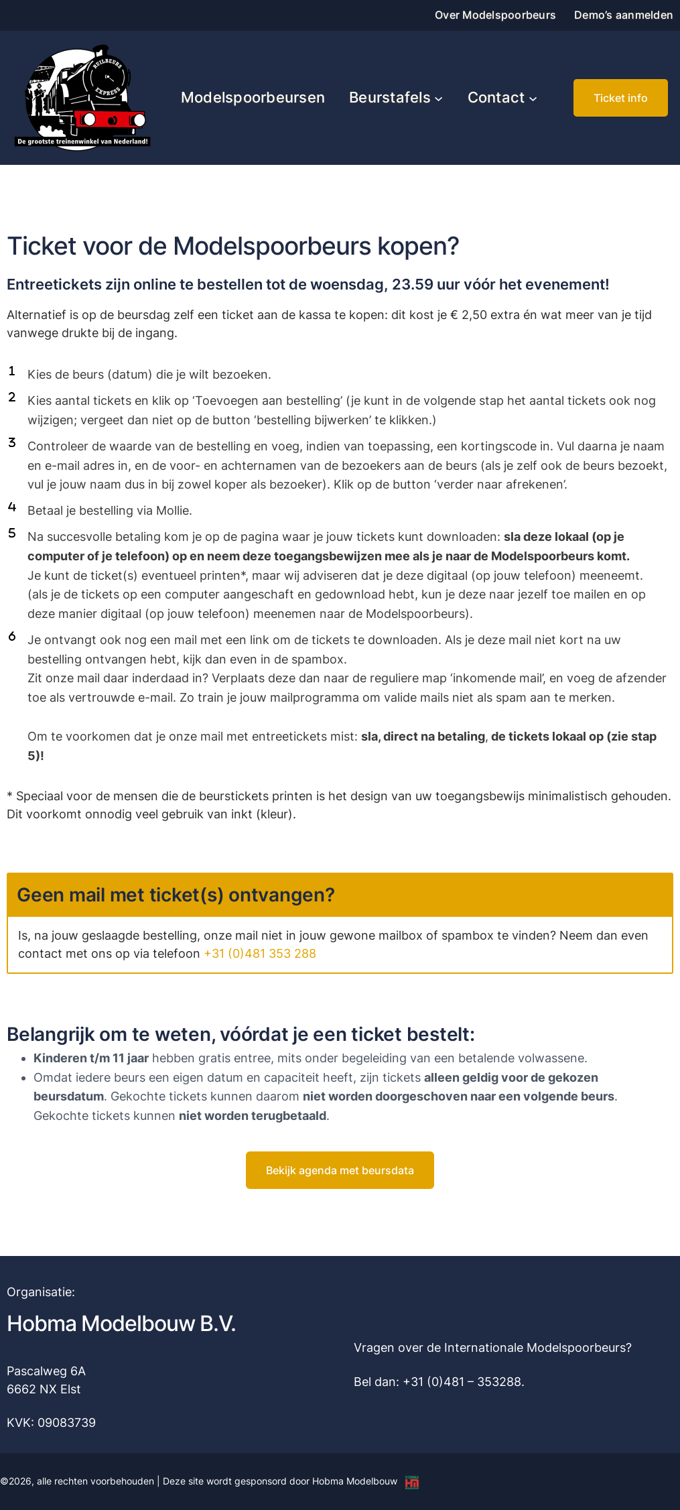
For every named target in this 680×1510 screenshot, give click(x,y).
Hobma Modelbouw (354, 1481)
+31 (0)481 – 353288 (462, 1382)
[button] (620, 98)
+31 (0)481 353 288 (260, 953)
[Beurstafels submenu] (438, 97)
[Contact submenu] (533, 97)
